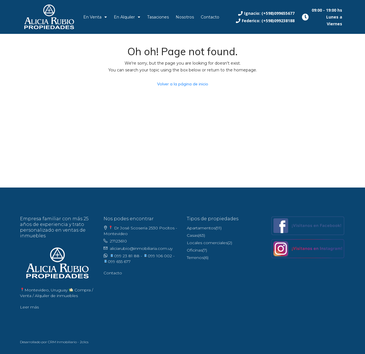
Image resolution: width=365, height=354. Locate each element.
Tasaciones (158, 17)
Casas (192, 235)
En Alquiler (127, 17)
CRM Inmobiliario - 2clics (68, 342)
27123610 (118, 241)
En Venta (95, 17)
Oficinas (194, 250)
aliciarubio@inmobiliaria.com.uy (141, 248)
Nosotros (185, 17)
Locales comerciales (207, 242)
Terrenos (195, 257)
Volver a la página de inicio (182, 84)
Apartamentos (201, 227)
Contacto (210, 17)
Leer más (29, 307)
